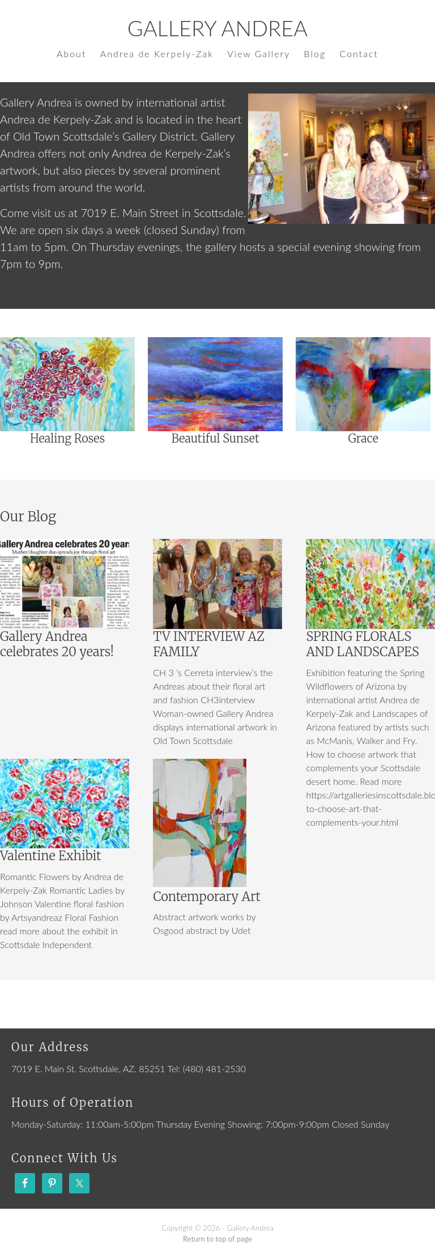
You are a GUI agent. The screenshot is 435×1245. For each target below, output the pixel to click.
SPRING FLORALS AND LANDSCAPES (362, 644)
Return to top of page (217, 1238)
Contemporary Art (207, 896)
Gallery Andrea (217, 28)
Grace (363, 438)
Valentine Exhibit (50, 856)
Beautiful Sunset (215, 438)
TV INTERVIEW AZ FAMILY (209, 644)
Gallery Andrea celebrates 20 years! (57, 644)
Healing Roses (67, 438)
